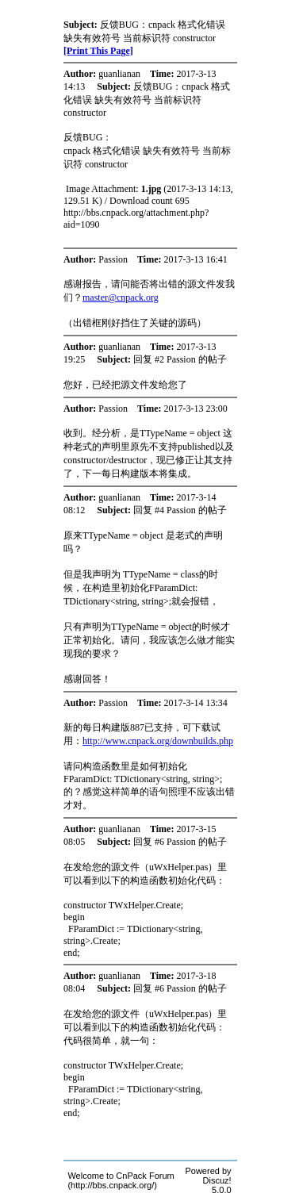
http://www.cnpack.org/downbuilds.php (157, 740)
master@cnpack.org (120, 297)
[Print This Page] (98, 50)
